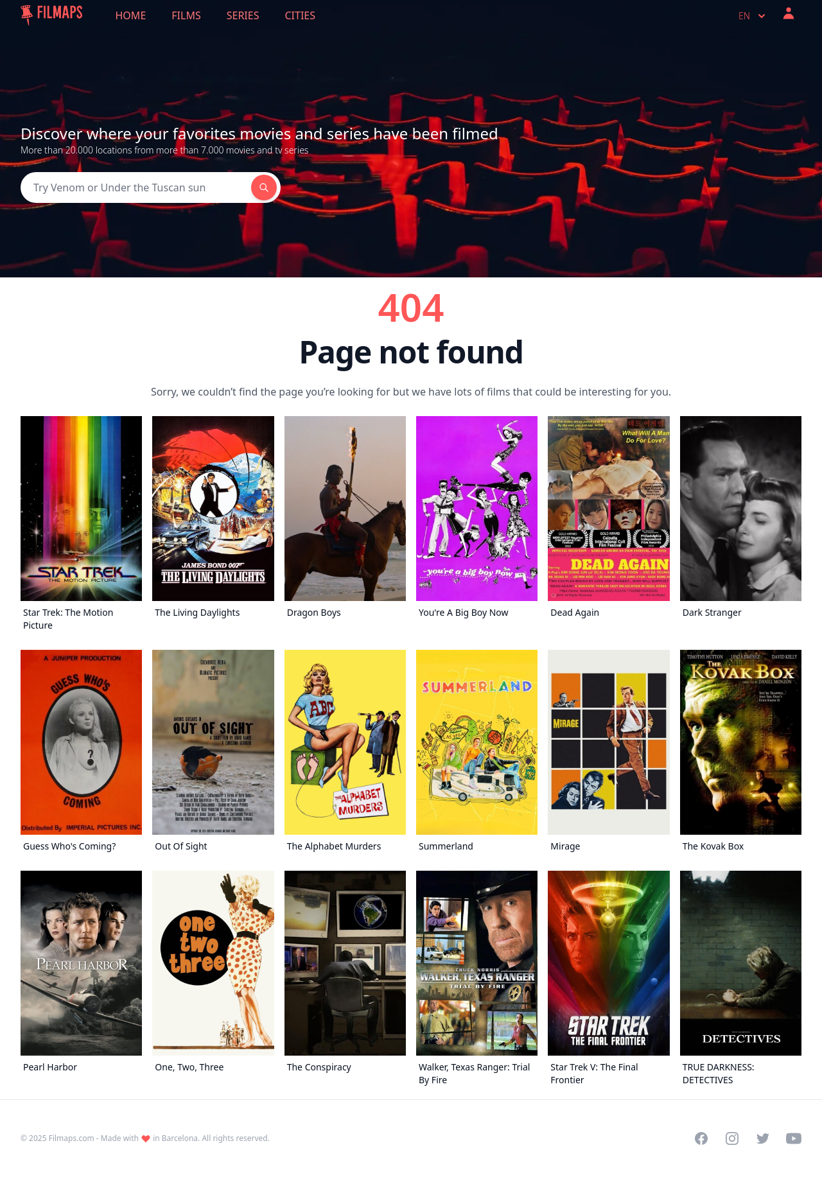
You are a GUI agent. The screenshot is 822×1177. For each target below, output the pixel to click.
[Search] (136, 187)
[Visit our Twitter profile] (763, 1138)
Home (131, 15)
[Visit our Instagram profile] (732, 1138)
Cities (299, 15)
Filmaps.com (71, 1138)
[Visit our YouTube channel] (793, 1138)
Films (185, 15)
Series (243, 15)
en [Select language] (753, 16)
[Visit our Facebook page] (701, 1138)
